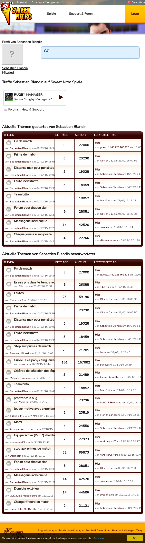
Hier (97, 143)
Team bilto (21, 194)
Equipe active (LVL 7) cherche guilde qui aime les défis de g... (34, 435)
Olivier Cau (106, 161)
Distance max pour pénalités (34, 167)
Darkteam (15, 456)
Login (135, 13)
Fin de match (23, 141)
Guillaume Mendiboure (23, 496)
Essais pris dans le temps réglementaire (34, 282)
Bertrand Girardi (19, 353)
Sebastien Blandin (15, 68)
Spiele (51, 13)
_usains (104, 227)
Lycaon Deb (107, 495)
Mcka (103, 352)
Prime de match (25, 154)
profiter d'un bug (25, 398)
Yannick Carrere (109, 455)
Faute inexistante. (26, 181)
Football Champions (98, 530)
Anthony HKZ (18, 442)
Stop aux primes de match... (33, 346)
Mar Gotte (106, 200)
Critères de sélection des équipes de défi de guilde (34, 370)
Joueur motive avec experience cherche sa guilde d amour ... (34, 408)
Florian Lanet (108, 415)
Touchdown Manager (71, 530)
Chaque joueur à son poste (33, 234)
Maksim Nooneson (21, 378)
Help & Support (32, 109)
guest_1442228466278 (114, 147)
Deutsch (135, 3)
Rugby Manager (47, 530)
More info (98, 538)
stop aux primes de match (32, 448)
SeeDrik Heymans (110, 402)
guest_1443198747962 (24, 416)
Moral (18, 422)
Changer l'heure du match (31, 501)
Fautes (19, 293)
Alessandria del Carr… (23, 429)
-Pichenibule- (108, 240)
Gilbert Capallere (110, 377)
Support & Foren (81, 13)
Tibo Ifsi (23, 286)
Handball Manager (123, 530)
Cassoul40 (16, 300)
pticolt (23, 364)
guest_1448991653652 (24, 509)
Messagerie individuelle (30, 221)
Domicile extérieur (27, 488)
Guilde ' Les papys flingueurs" (34, 360)
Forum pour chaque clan (30, 207)
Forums (13, 109)
